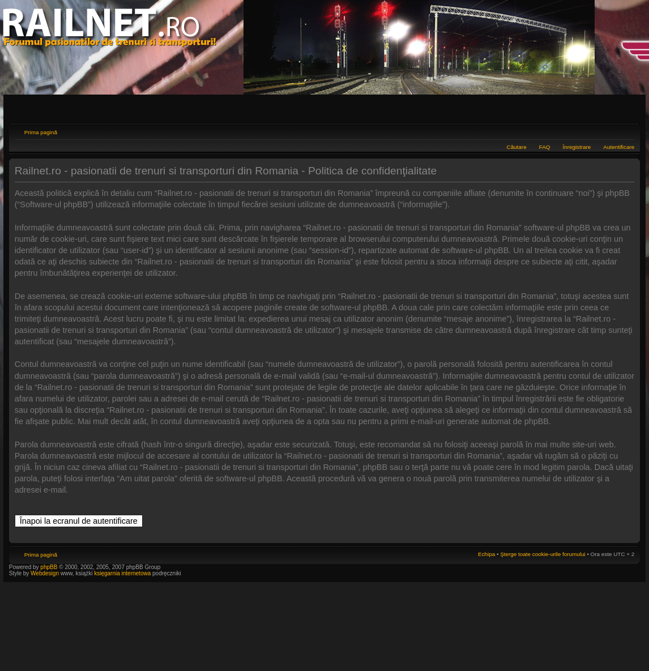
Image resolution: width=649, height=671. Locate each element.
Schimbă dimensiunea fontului (626, 131)
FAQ (544, 147)
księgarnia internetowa (122, 573)
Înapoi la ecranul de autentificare (79, 520)
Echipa (486, 554)
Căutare (517, 147)
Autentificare (618, 147)
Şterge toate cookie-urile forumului (542, 554)
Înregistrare (576, 147)
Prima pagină (40, 132)
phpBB (48, 567)
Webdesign (46, 573)
